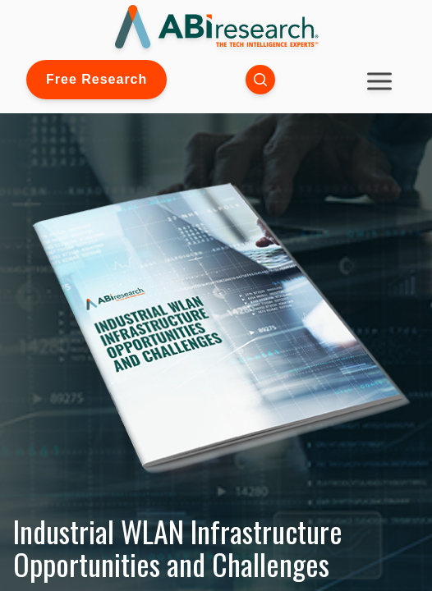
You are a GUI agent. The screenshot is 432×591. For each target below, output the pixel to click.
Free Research (96, 79)
